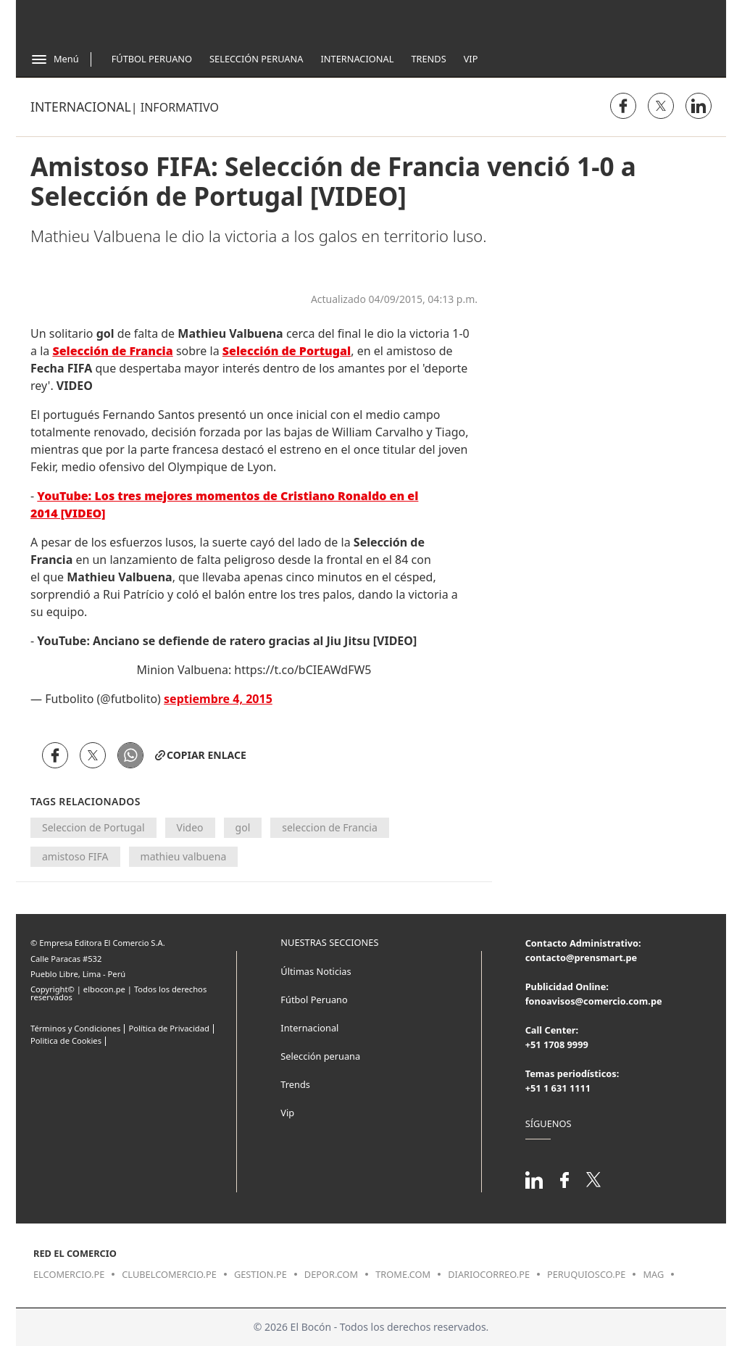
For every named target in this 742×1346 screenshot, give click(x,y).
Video (190, 827)
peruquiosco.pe (586, 1274)
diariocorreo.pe (489, 1274)
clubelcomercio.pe (169, 1274)
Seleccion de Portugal (93, 827)
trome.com (402, 1274)
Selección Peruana (256, 58)
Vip (471, 58)
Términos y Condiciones (75, 1028)
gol (243, 827)
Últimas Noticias (315, 971)
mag (653, 1274)
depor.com (331, 1274)
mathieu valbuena (184, 856)
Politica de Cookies (65, 1040)
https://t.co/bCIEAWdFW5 (302, 670)
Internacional (356, 58)
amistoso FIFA (75, 856)
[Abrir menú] (55, 59)
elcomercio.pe (68, 1274)
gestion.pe (260, 1274)
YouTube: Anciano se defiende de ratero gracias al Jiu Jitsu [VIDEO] (227, 641)
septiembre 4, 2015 (218, 699)
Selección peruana (320, 1056)
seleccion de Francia (330, 827)
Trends (428, 58)
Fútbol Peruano (152, 58)
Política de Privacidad (168, 1028)
